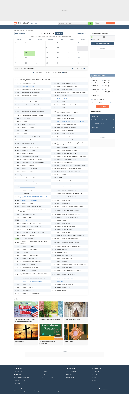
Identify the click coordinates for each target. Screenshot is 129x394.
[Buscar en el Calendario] (90, 23)
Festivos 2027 (42, 375)
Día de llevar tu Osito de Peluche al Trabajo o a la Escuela (33, 196)
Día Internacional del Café (27, 86)
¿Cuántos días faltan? (98, 75)
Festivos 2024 (94, 116)
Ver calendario (110, 23)
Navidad (94, 80)
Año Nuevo (107, 80)
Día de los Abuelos (94, 86)
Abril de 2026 (56, 27)
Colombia (33, 23)
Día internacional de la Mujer (108, 91)
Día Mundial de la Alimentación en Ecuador (32, 281)
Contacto (94, 377)
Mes (105, 102)
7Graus (23, 388)
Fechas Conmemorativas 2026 (21, 377)
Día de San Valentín (95, 90)
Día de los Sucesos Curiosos (27, 187)
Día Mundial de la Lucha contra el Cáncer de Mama (71, 121)
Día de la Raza (23, 220)
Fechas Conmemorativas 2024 (99, 120)
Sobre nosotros (95, 371)
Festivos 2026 (40, 27)
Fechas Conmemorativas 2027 (46, 378)
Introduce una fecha (98, 99)
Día (95, 102)
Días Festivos (95, 37)
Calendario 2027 (42, 372)
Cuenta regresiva (70, 374)
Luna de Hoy (94, 127)
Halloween (60, 281)
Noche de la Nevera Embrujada (65, 278)
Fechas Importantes (108, 37)
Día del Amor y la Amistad (108, 86)
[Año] (99, 23)
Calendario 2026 (24, 27)
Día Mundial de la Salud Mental (28, 200)
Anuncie (94, 380)
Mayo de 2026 (72, 27)
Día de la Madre (97, 83)
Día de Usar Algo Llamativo (64, 99)
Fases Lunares (95, 39)
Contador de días (96, 131)
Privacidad (94, 374)
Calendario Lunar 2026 (97, 123)
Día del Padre (108, 83)
